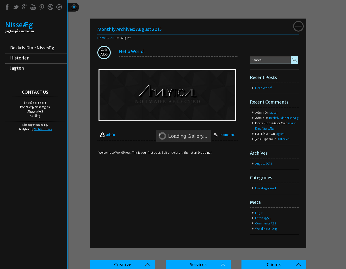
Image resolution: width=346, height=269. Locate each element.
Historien (20, 58)
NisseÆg (19, 25)
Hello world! (132, 51)
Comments (265, 223)
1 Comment (227, 135)
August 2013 (263, 163)
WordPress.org (266, 228)
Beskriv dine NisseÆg (32, 48)
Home (101, 38)
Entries (263, 218)
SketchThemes (43, 129)
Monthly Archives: (129, 29)
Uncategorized (265, 188)
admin (110, 135)
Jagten (17, 68)
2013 (113, 38)
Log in (259, 213)
